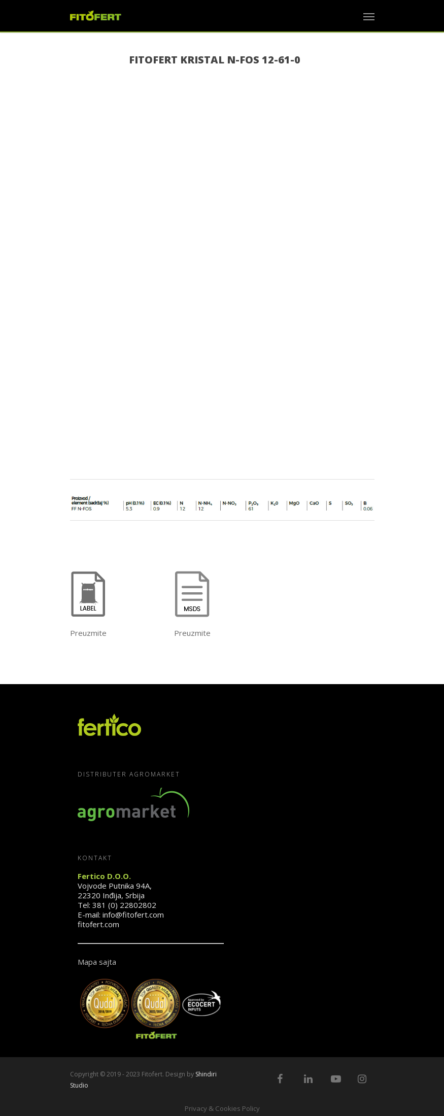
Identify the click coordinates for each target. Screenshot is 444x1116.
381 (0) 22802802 (124, 905)
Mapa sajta (97, 962)
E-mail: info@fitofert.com (121, 914)
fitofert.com (98, 924)
